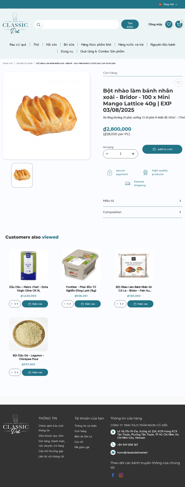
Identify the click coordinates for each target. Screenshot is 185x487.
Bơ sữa (69, 44)
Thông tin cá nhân (86, 425)
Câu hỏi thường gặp (51, 451)
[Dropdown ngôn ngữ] (168, 4)
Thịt (36, 44)
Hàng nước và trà (130, 44)
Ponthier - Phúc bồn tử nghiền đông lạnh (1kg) (81, 288)
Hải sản (51, 44)
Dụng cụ (67, 51)
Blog (157, 5)
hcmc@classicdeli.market (132, 452)
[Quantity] (15, 303)
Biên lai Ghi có (83, 436)
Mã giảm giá (82, 447)
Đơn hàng (80, 431)
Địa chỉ (79, 441)
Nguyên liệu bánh (163, 44)
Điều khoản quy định (51, 435)
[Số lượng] (120, 153)
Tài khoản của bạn (89, 418)
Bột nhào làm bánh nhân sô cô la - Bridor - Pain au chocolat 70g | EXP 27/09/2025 (134, 288)
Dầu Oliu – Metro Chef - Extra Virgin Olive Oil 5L (28, 288)
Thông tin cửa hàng (126, 418)
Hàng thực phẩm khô (96, 44)
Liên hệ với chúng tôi (51, 456)
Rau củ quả (18, 44)
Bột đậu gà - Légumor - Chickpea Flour (28, 357)
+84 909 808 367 (127, 444)
